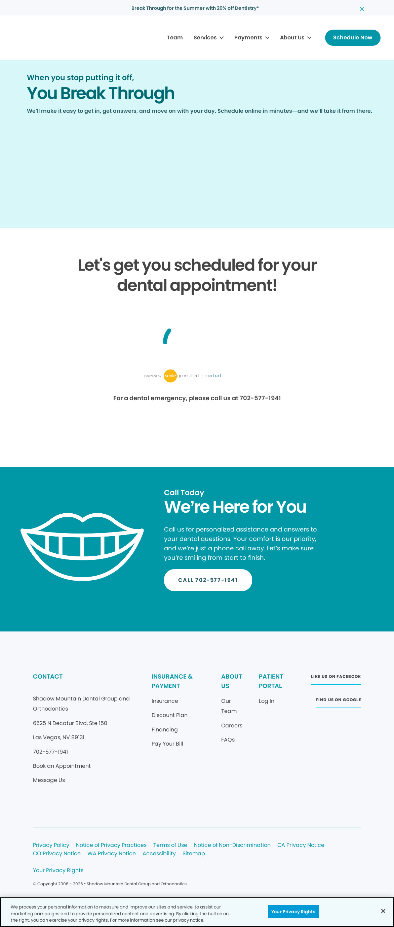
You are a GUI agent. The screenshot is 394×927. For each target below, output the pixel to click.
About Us (292, 37)
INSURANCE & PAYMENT (172, 681)
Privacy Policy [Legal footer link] (51, 845)
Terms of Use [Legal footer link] (170, 845)
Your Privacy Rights (58, 870)
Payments (248, 37)
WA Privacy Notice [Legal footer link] (111, 853)
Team (175, 37)
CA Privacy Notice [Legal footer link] (300, 845)
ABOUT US (231, 681)
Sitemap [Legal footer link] (194, 853)
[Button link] (353, 38)
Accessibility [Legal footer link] (159, 853)
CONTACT (48, 676)
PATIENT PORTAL (271, 681)
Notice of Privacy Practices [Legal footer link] (111, 845)
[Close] (383, 910)
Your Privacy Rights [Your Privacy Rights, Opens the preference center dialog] (293, 911)
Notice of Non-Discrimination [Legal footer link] (232, 845)
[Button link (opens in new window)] (336, 678)
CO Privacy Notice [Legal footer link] (57, 853)
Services (205, 37)
